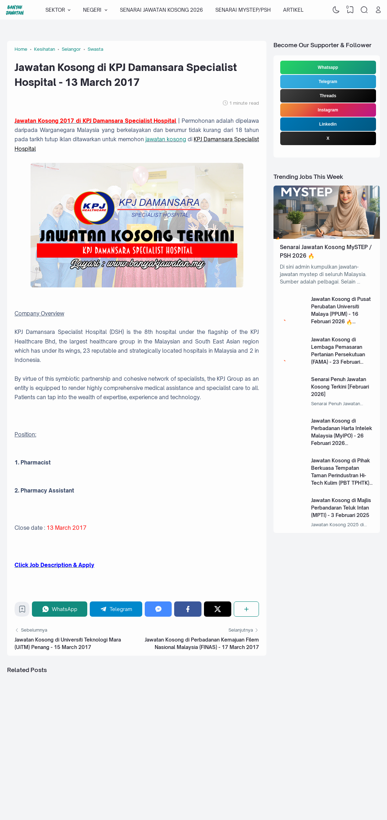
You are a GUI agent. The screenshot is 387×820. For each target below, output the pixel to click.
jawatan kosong (165, 139)
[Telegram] (116, 609)
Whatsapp (328, 67)
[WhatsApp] (59, 609)
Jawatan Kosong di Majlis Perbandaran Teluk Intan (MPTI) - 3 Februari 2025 (341, 507)
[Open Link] (378, 10)
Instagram (328, 110)
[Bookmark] (22, 611)
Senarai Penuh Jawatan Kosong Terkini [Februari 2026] (340, 386)
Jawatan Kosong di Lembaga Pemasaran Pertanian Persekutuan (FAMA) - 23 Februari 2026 (338, 354)
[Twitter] (217, 609)
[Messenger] (158, 609)
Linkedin (328, 124)
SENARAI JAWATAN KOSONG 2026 (161, 10)
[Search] (364, 10)
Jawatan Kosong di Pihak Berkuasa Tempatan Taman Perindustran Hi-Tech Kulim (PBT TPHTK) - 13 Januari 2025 (341, 475)
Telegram (328, 81)
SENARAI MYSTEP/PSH (243, 10)
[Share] (246, 609)
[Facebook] (187, 609)
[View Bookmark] (350, 10)
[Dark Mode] (336, 10)
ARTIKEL (293, 10)
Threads (328, 95)
